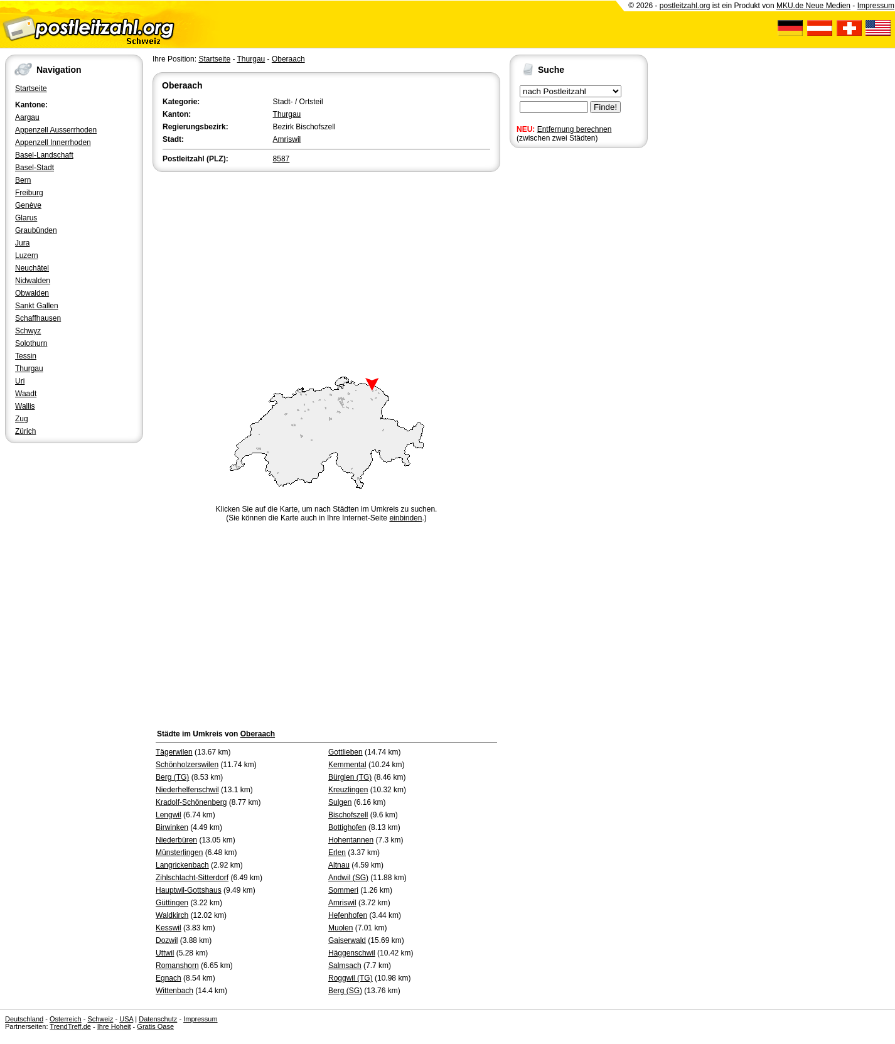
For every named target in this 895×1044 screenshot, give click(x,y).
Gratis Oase (155, 1026)
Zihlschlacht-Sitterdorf (192, 877)
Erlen (337, 852)
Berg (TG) (172, 777)
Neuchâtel (32, 268)
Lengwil (168, 814)
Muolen (340, 927)
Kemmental (347, 764)
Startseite (31, 88)
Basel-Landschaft (44, 155)
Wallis (25, 406)
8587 (281, 158)
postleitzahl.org (685, 5)
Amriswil (287, 139)
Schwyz (28, 330)
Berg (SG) (345, 990)
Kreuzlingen (348, 789)
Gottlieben (345, 752)
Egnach (168, 978)
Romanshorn (177, 965)
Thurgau (29, 368)
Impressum (875, 5)
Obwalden (32, 293)
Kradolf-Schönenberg (191, 802)
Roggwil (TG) (350, 978)
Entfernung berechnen (574, 129)
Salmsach (345, 965)
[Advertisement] (326, 269)
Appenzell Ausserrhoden (56, 130)
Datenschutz (158, 1019)
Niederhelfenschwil (187, 789)
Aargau (27, 117)
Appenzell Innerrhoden (53, 142)
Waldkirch (172, 915)
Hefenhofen (347, 915)
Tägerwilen (174, 752)
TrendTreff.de (70, 1026)
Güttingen (172, 902)
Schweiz (100, 1019)
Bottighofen (347, 827)
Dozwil (167, 940)
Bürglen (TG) (350, 777)
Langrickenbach (182, 865)
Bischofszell (348, 814)
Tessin (25, 356)
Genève (28, 205)
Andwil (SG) (348, 877)
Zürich (25, 431)
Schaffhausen (38, 318)
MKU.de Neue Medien (813, 5)
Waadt (25, 393)
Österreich (66, 1019)
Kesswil (168, 927)
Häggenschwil (351, 953)
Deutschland (24, 1019)
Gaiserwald (347, 940)
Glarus (26, 217)
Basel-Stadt (34, 167)
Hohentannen (350, 840)
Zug (21, 418)
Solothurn (31, 343)
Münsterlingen (179, 852)
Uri (19, 381)
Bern (23, 180)
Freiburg (29, 192)
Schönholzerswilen (187, 764)
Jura (22, 243)
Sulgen (339, 802)
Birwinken (172, 827)
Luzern (26, 255)
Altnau (339, 865)
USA (126, 1019)
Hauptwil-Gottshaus (189, 890)
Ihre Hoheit (114, 1026)
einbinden (405, 518)
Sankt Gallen (36, 305)
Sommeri (343, 890)
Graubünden (36, 230)
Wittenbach (174, 990)
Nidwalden (32, 280)
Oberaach (288, 59)
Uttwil (165, 953)
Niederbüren (176, 840)
